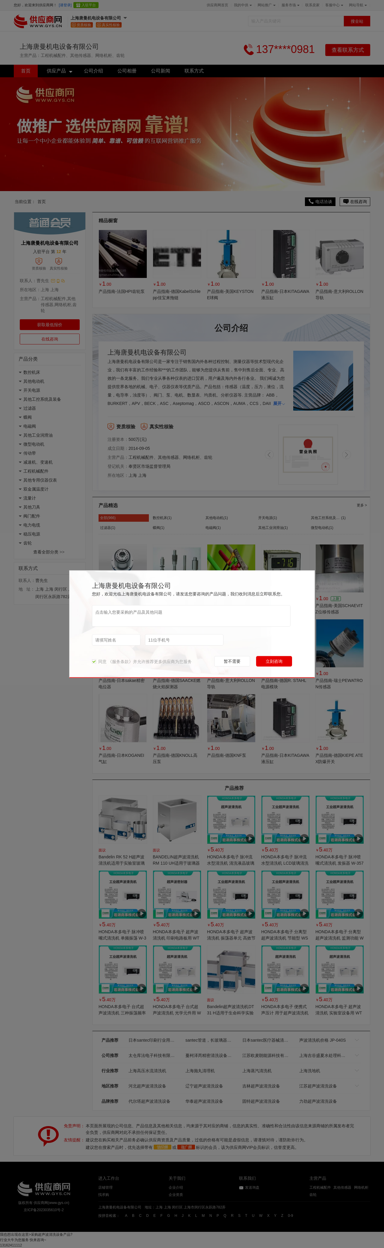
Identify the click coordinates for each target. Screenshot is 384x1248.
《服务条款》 (120, 661)
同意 (99, 661)
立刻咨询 (274, 661)
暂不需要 (232, 661)
